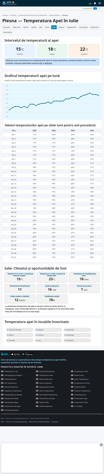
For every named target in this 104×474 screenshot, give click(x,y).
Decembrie (7, 32)
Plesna (65, 15)
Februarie (16, 27)
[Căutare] (90, 3)
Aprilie (33, 27)
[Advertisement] (49, 458)
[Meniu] (100, 3)
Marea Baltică (54, 15)
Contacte (54, 422)
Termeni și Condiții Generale (16, 422)
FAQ (2, 422)
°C (95, 8)
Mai (40, 27)
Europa (5, 15)
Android (48, 63)
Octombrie (83, 27)
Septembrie (71, 27)
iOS (40, 63)
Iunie (47, 27)
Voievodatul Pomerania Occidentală (33, 15)
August (61, 27)
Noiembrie (95, 27)
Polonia (13, 15)
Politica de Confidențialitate (39, 422)
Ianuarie (6, 27)
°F (100, 8)
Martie (25, 27)
